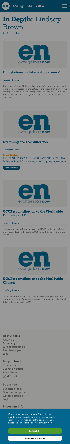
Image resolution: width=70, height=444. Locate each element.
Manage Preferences (35, 438)
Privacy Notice (47, 422)
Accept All (35, 431)
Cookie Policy (29, 422)
